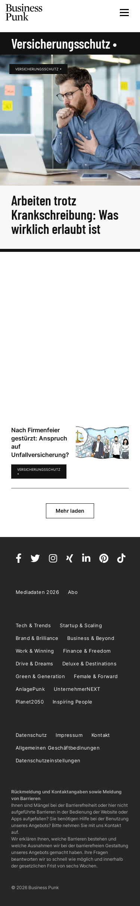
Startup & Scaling (81, 625)
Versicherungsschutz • (38, 69)
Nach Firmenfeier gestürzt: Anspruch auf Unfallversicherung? (40, 442)
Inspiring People (72, 702)
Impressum (69, 735)
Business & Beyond (90, 638)
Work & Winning (35, 651)
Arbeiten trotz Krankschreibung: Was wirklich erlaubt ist (64, 214)
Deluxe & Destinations (89, 663)
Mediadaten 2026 (37, 592)
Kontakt (100, 735)
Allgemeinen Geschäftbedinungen (58, 748)
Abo (73, 592)
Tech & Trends (33, 625)
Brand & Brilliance (37, 638)
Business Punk (24, 12)
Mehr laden (70, 510)
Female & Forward (96, 676)
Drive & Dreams (34, 663)
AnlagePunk (30, 689)
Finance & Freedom (87, 651)
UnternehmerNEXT (77, 689)
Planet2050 (30, 702)
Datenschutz (31, 735)
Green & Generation (40, 676)
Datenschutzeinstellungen (48, 760)
